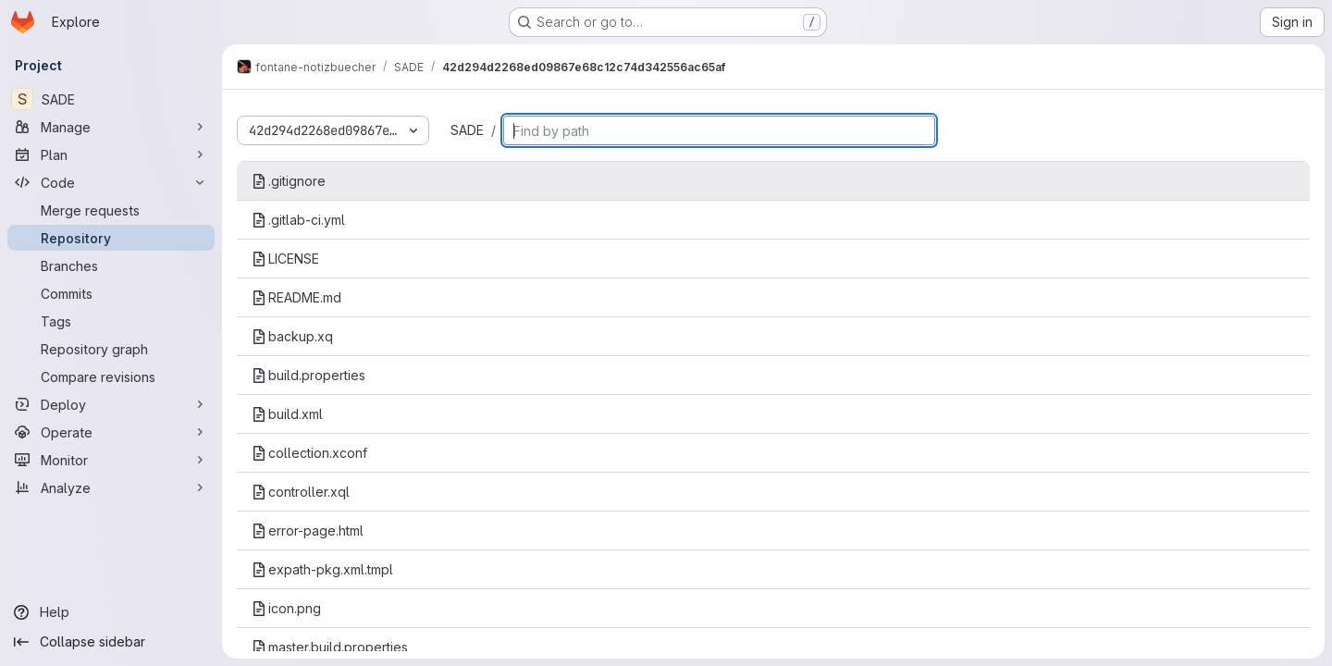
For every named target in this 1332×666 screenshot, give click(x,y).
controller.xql (301, 492)
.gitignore (289, 181)
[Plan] (111, 154)
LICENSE (285, 258)
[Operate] (111, 432)
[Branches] (111, 265)
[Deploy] (111, 404)
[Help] (111, 612)
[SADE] (111, 99)
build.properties (308, 375)
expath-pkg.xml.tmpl (322, 569)
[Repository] (111, 238)
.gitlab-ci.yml (298, 220)
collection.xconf (309, 453)
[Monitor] (111, 460)
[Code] (111, 182)
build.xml (287, 414)
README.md (296, 297)
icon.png (286, 608)
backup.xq (292, 336)
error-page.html (308, 530)
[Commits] (111, 293)
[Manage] (111, 127)
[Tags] (111, 321)
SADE (467, 130)
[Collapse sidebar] (111, 642)
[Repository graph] (111, 349)
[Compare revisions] (111, 376)
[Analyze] (111, 487)
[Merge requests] (111, 210)
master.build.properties (330, 647)
